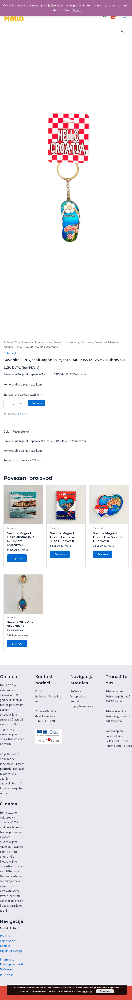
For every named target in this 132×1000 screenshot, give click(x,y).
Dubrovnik (87, 344)
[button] (122, 33)
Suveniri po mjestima (66, 344)
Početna (8, 344)
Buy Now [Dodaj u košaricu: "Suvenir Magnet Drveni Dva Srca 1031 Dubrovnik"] (103, 556)
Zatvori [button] (76, 10)
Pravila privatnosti (11, 964)
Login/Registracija (11, 951)
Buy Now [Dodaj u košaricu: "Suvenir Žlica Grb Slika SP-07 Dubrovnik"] (17, 646)
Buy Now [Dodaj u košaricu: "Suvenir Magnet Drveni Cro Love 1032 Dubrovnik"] (60, 556)
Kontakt (5, 946)
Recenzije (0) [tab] (21, 434)
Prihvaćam (105, 991)
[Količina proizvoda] (13, 405)
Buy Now (37, 405)
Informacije (7, 959)
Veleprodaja (7, 941)
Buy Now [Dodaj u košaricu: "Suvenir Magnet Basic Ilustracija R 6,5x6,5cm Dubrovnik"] (17, 560)
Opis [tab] (6, 434)
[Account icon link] (104, 17)
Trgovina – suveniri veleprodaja (33, 344)
